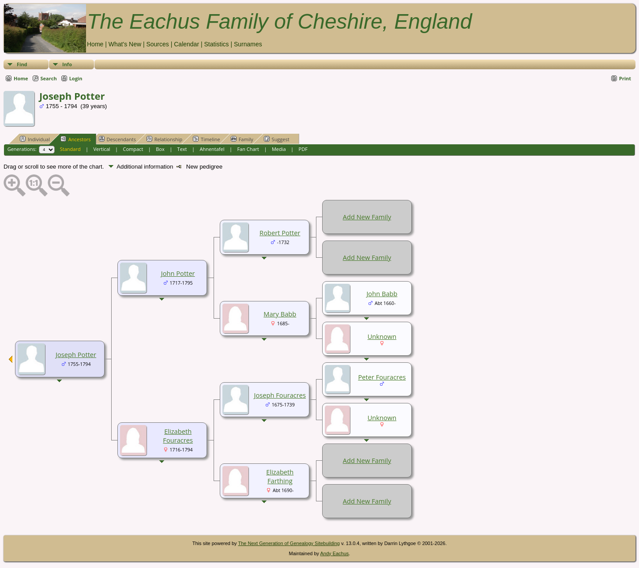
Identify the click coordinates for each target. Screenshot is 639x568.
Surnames (248, 44)
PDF (303, 149)
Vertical (102, 149)
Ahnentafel (211, 149)
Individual (35, 139)
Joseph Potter (76, 354)
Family (242, 139)
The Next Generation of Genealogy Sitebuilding (289, 543)
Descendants (117, 139)
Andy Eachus (334, 553)
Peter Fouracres (382, 376)
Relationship (164, 139)
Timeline (206, 139)
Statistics (216, 44)
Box (160, 149)
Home (95, 44)
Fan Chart (248, 149)
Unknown (382, 336)
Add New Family (367, 216)
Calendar (186, 44)
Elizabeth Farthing (279, 476)
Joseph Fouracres (280, 395)
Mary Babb (279, 313)
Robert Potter (279, 232)
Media (279, 149)
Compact (133, 149)
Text (182, 149)
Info (67, 64)
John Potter (178, 273)
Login (76, 78)
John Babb (381, 293)
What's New (125, 44)
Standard (70, 149)
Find (22, 64)
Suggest (276, 139)
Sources (157, 44)
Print (625, 78)
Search (49, 78)
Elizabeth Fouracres (178, 435)
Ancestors (75, 139)
